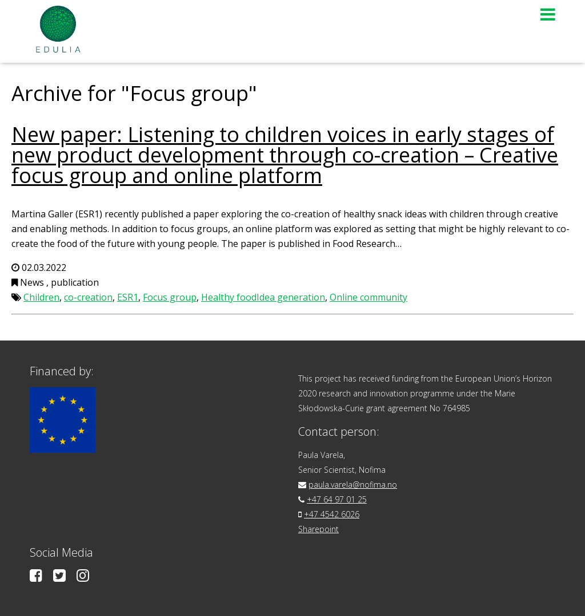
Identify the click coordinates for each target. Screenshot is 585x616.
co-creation (88, 297)
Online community (368, 297)
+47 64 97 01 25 (337, 499)
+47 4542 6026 (331, 514)
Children (41, 297)
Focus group (170, 297)
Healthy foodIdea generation (263, 297)
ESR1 (127, 297)
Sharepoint (318, 529)
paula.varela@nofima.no (352, 484)
